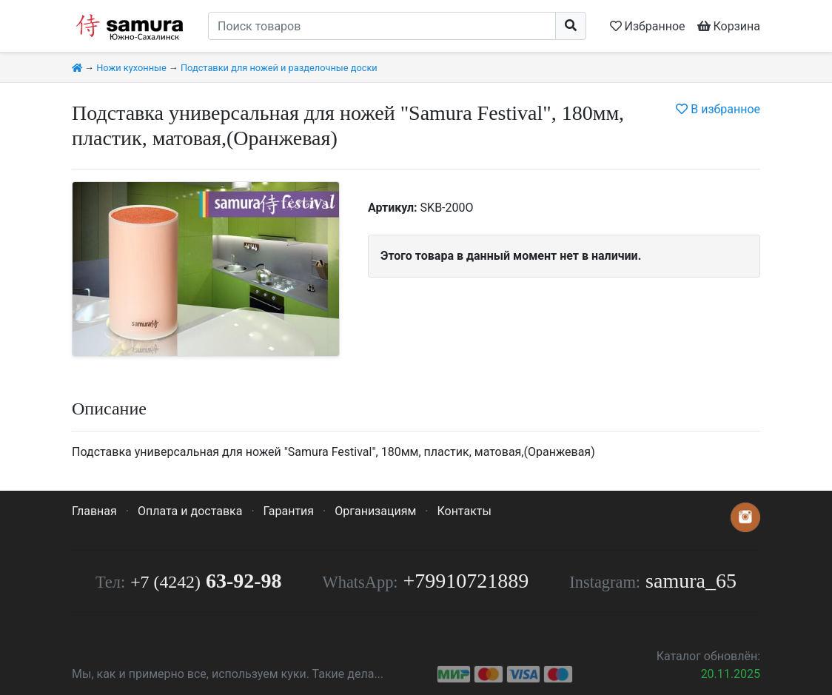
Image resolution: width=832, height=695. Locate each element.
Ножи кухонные (131, 67)
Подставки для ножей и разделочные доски (279, 67)
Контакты (464, 511)
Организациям (375, 511)
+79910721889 (466, 580)
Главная (94, 511)
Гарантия (289, 511)
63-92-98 (205, 580)
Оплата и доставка (190, 511)
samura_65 (691, 580)
